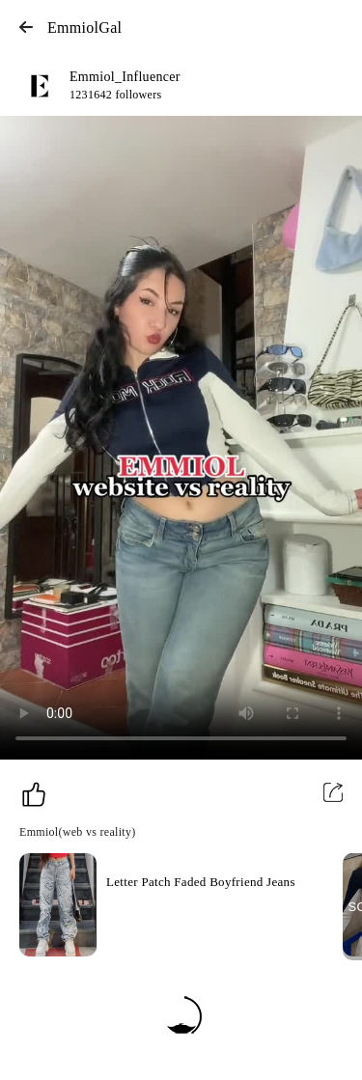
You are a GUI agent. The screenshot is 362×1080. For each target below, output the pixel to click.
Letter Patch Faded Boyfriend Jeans (200, 881)
